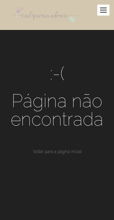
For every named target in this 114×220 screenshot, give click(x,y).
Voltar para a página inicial (57, 151)
